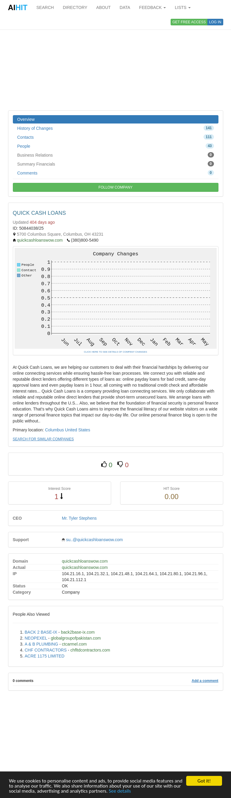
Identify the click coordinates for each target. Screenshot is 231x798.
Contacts (115, 137)
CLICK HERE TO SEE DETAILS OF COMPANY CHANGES (115, 352)
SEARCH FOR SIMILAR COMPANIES (43, 439)
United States (77, 429)
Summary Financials (115, 163)
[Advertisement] (115, 62)
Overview (26, 119)
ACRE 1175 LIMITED (45, 656)
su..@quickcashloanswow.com (94, 539)
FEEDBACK (152, 7)
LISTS (183, 7)
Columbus (54, 429)
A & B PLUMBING (41, 644)
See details (120, 791)
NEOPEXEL (36, 638)
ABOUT (103, 7)
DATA (125, 7)
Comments (115, 172)
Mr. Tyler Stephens (79, 518)
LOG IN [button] (215, 22)
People (115, 146)
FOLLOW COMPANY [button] (116, 187)
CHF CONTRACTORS (46, 650)
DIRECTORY (75, 7)
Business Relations (115, 155)
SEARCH (45, 7)
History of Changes (115, 128)
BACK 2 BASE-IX (41, 632)
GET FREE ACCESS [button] (189, 22)
